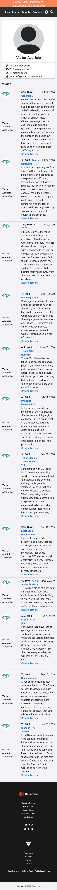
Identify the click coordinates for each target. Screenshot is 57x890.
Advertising (28, 853)
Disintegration (29, 297)
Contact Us (28, 817)
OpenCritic (12, 871)
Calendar (26, 12)
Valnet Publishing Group (39, 871)
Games (15, 12)
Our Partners (28, 806)
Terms (28, 860)
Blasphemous (29, 678)
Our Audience (28, 810)
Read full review (29, 154)
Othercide (27, 95)
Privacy (29, 863)
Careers (28, 856)
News (7, 12)
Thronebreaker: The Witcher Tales (30, 461)
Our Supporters (28, 813)
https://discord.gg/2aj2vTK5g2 (28, 5)
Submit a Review (28, 803)
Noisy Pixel (7, 130)
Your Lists (37, 12)
